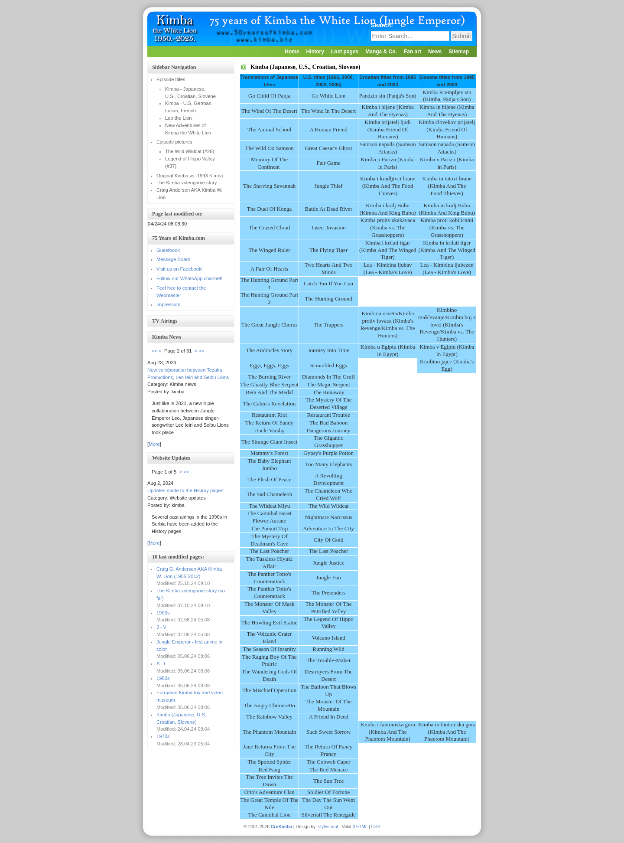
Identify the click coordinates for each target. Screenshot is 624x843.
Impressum (168, 304)
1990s (162, 612)
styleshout (328, 826)
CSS (375, 826)
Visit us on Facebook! (179, 268)
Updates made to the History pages (185, 490)
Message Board (173, 259)
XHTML (360, 826)
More (154, 444)
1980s (162, 678)
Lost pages (344, 52)
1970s (162, 736)
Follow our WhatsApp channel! (189, 278)
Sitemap (458, 52)
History (315, 52)
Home (292, 52)
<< (154, 350)
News (435, 52)
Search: (383, 25)
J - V (161, 627)
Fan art (412, 52)
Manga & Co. (381, 52)
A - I (160, 663)
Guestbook (168, 250)
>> (201, 350)
